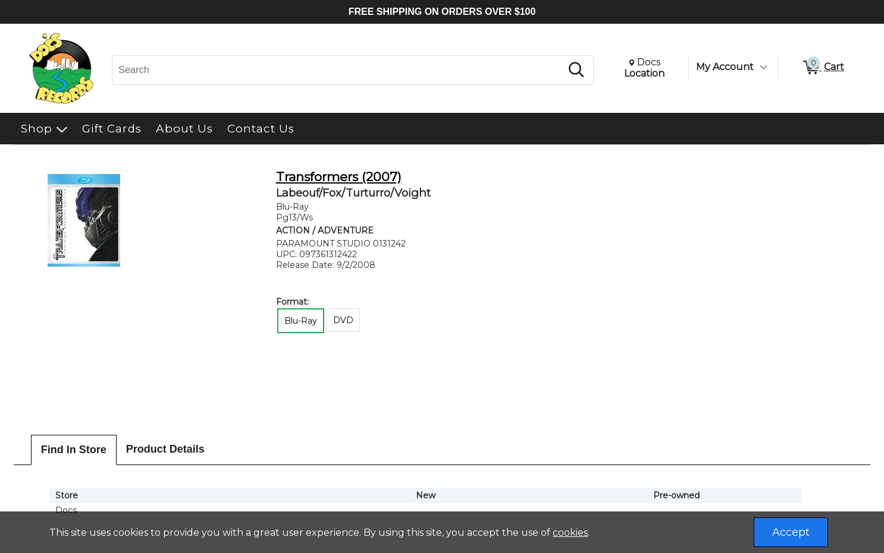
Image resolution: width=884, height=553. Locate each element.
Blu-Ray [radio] (300, 320)
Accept (791, 532)
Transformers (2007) (339, 176)
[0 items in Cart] (822, 68)
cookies (570, 532)
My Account (725, 66)
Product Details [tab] (165, 449)
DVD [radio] (343, 320)
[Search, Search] (338, 70)
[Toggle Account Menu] (763, 67)
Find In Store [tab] (73, 450)
